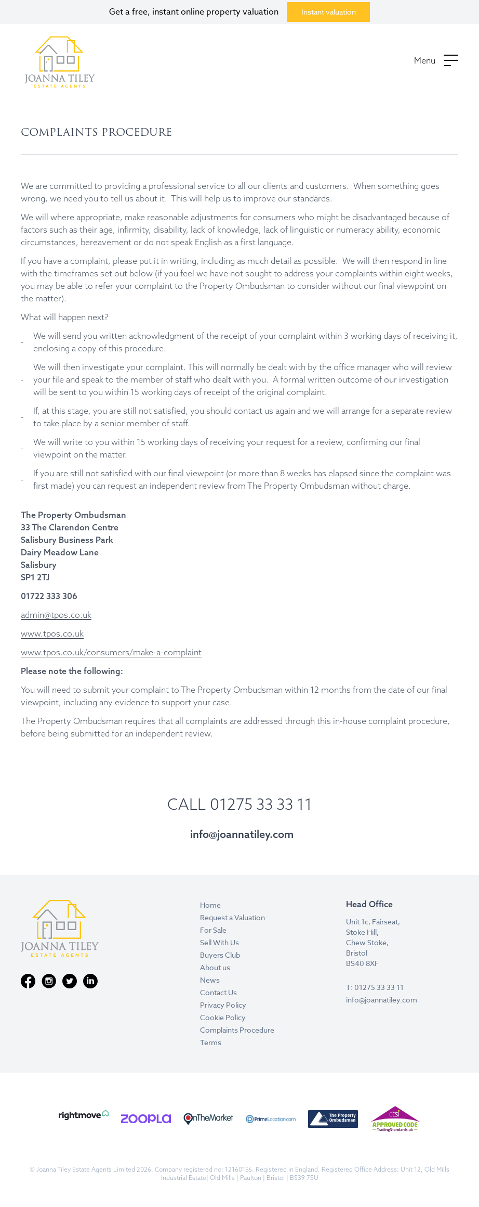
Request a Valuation (232, 917)
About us (215, 967)
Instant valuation (328, 12)
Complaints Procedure (237, 1030)
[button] (436, 62)
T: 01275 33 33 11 (375, 987)
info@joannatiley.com (242, 834)
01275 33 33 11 (261, 804)
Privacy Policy (223, 1005)
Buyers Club (220, 955)
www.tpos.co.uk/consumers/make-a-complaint (111, 652)
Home (210, 905)
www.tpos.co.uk (52, 633)
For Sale (213, 930)
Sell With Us (219, 942)
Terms (210, 1042)
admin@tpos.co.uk (56, 614)
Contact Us (218, 992)
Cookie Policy (223, 1017)
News (210, 980)
